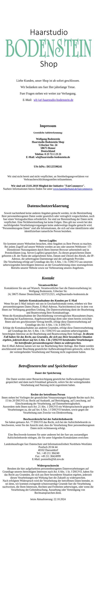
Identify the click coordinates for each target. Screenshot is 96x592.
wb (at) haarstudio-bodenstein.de (53, 100)
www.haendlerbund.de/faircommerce (72, 189)
